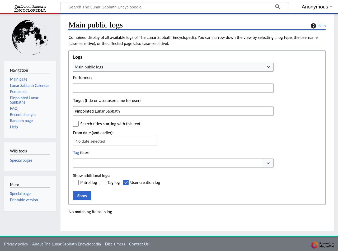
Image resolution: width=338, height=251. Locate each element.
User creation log (145, 182)
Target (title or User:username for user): (107, 100)
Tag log (113, 182)
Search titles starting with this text (110, 123)
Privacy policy (16, 243)
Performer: (82, 77)
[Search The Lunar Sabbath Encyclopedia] (174, 6)
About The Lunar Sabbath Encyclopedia (66, 243)
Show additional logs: (91, 175)
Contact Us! (139, 243)
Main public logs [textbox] (89, 66)
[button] (268, 163)
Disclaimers (115, 243)
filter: (81, 152)
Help (317, 26)
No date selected (90, 141)
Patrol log (88, 182)
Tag (76, 152)
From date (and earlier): (93, 132)
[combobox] (173, 67)
